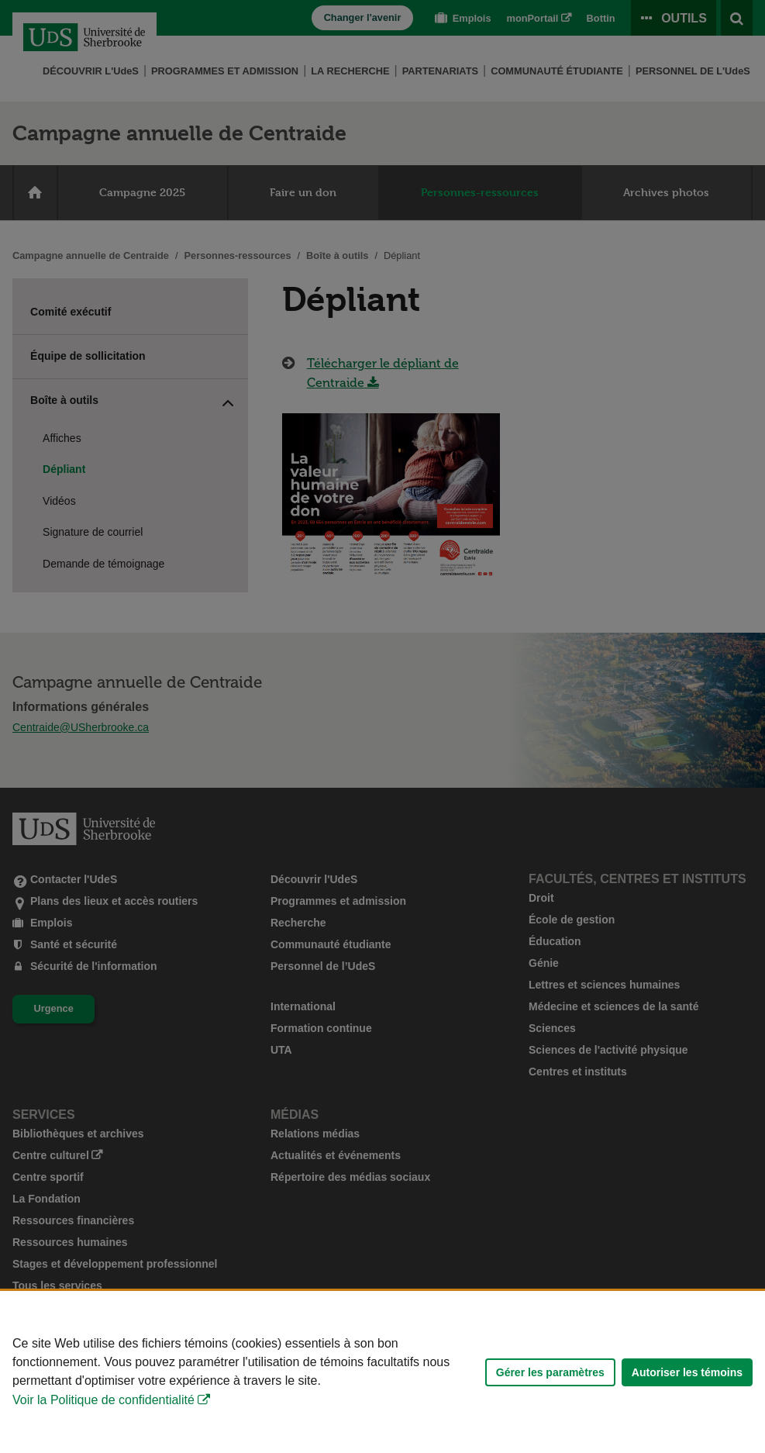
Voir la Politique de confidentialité (103, 1399)
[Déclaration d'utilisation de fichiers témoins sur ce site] (382, 1372)
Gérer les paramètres (550, 1372)
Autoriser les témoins (687, 1372)
